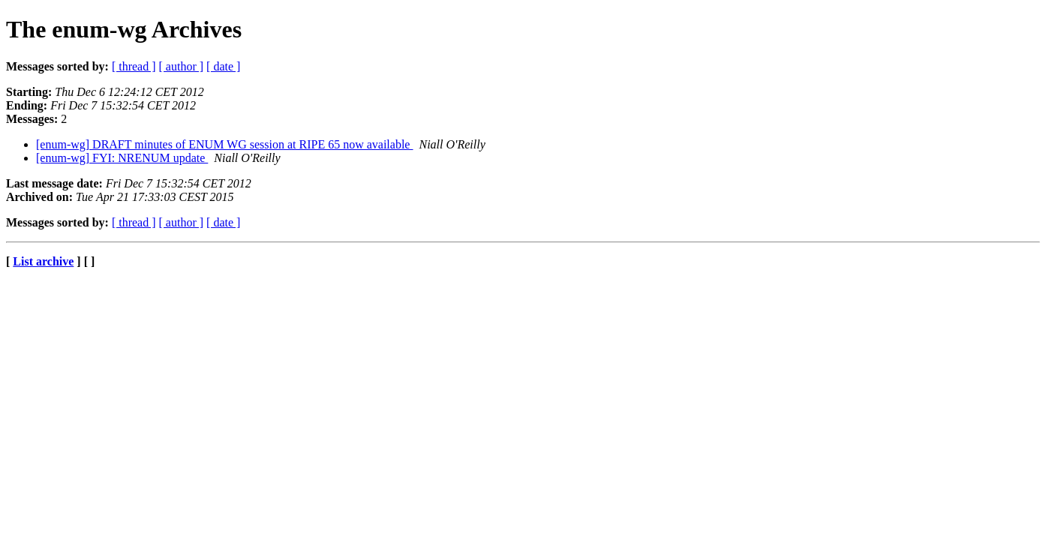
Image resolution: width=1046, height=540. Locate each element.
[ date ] (223, 66)
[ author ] (181, 66)
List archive (43, 261)
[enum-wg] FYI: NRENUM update (122, 158)
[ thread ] (134, 66)
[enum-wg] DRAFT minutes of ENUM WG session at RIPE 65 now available (224, 144)
